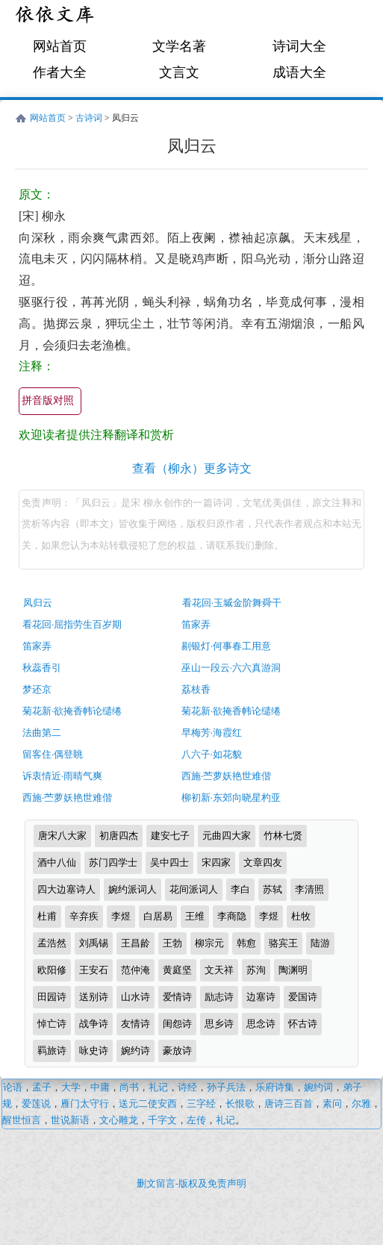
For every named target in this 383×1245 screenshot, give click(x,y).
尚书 (129, 1087)
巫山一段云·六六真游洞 (231, 667)
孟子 (42, 1087)
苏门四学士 (113, 862)
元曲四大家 (226, 835)
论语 (12, 1087)
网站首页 (60, 46)
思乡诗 (219, 1023)
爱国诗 (302, 996)
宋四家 (216, 862)
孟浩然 (51, 943)
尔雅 (361, 1103)
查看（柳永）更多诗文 (192, 468)
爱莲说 (36, 1103)
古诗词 (88, 118)
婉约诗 (135, 1050)
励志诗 (219, 996)
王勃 (172, 943)
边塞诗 (260, 996)
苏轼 (272, 889)
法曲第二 (41, 732)
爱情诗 (177, 996)
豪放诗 (177, 1050)
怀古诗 (302, 1023)
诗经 (187, 1087)
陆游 (320, 943)
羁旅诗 (51, 1050)
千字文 (162, 1120)
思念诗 (260, 1023)
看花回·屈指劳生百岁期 (72, 624)
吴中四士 (169, 862)
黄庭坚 (177, 970)
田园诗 (51, 996)
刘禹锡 (93, 943)
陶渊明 (293, 970)
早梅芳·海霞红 (211, 732)
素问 (332, 1103)
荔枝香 (196, 689)
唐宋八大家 (62, 835)
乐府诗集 (274, 1087)
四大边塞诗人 (66, 889)
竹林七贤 (283, 835)
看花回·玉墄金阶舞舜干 (231, 602)
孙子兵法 (226, 1087)
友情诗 (135, 1023)
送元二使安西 (148, 1103)
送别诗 (93, 996)
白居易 (157, 916)
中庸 (100, 1087)
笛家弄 (196, 624)
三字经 (201, 1103)
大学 (71, 1087)
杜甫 (47, 916)
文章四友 (262, 862)
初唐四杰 (118, 835)
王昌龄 (135, 943)
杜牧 (301, 916)
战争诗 (93, 1023)
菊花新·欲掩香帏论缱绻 (72, 711)
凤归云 (37, 602)
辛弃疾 (84, 916)
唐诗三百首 (288, 1103)
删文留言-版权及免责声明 (191, 1183)
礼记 (158, 1087)
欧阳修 (51, 970)
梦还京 (37, 689)
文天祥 (219, 970)
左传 (196, 1120)
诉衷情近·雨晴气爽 (62, 775)
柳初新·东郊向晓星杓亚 (231, 797)
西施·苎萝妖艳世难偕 (226, 775)
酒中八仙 (56, 862)
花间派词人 (193, 889)
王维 (195, 916)
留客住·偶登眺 (52, 754)
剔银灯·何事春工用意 (226, 646)
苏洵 (256, 970)
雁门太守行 (84, 1103)
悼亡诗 (51, 1023)
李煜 (121, 916)
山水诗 (135, 996)
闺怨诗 (177, 1023)
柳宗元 (209, 943)
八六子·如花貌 (211, 754)
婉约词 (318, 1087)
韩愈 (246, 943)
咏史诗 (93, 1050)
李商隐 (231, 916)
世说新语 (70, 1120)
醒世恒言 (21, 1120)
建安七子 (170, 835)
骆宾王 (283, 943)
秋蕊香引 (41, 667)
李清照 (309, 889)
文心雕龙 (118, 1120)
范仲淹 (135, 970)
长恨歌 (240, 1103)
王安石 (93, 970)
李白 (240, 889)
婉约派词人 (132, 889)
